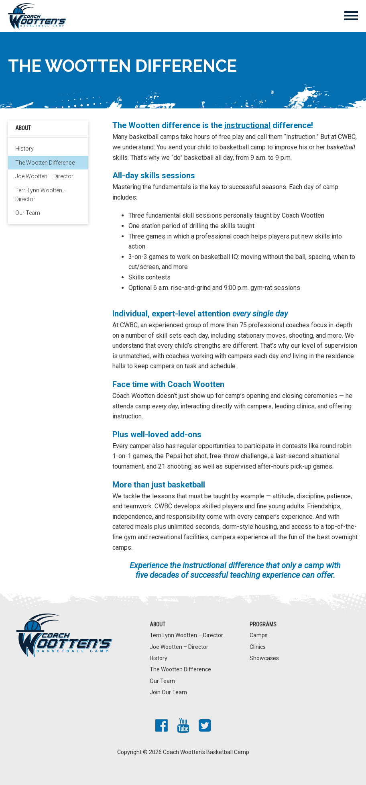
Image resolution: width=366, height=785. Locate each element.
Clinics (258, 647)
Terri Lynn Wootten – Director (41, 194)
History (24, 148)
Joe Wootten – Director (44, 176)
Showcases (264, 658)
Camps (259, 635)
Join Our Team (168, 692)
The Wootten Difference (45, 162)
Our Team (27, 213)
